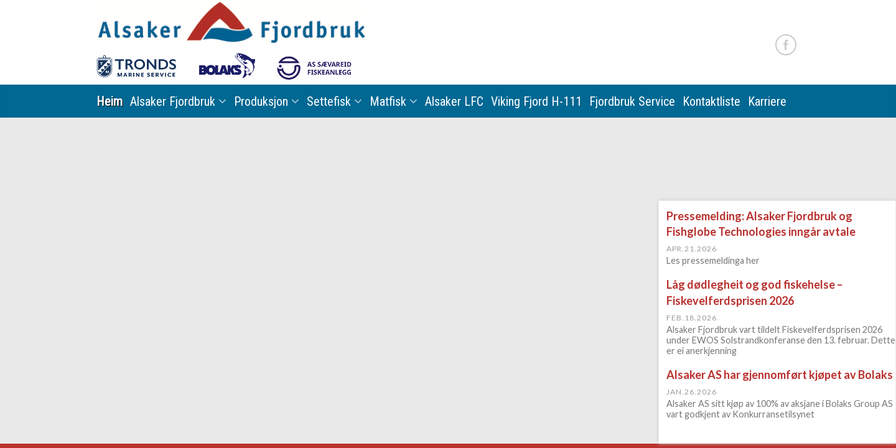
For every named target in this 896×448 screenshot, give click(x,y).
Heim (109, 101)
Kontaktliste (711, 101)
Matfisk (388, 101)
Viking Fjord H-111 (536, 101)
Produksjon (261, 101)
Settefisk (329, 101)
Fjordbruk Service (632, 101)
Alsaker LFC (454, 101)
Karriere (767, 101)
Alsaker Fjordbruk (172, 101)
